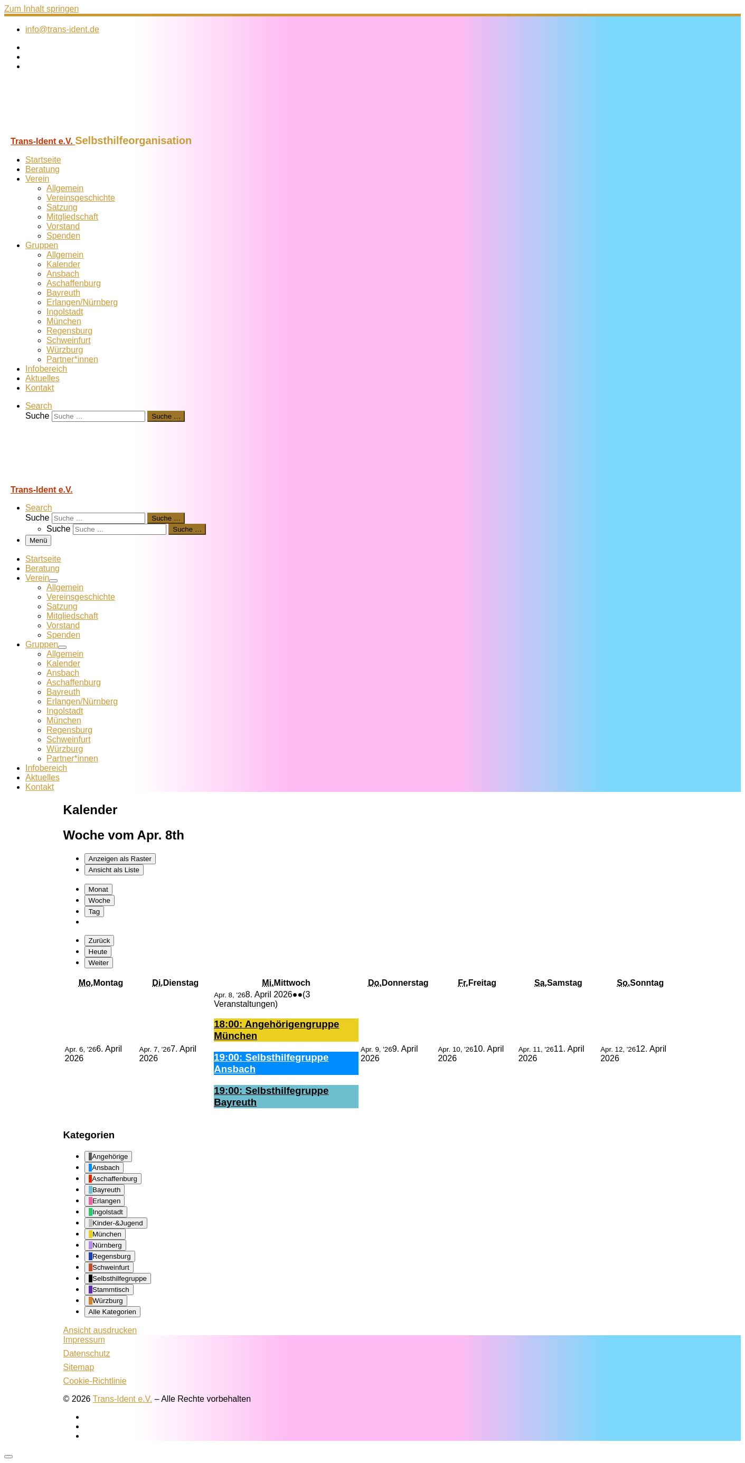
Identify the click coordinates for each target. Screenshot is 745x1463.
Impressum (84, 1339)
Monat (98, 889)
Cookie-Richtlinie (95, 1380)
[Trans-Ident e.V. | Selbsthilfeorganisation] (70, 129)
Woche (99, 900)
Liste (114, 870)
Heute (98, 952)
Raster (120, 859)
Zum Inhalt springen (41, 8)
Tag (94, 911)
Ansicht (100, 1330)
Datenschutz (86, 1353)
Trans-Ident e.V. (123, 1398)
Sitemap (79, 1367)
